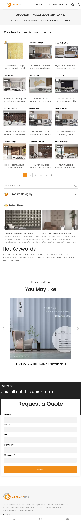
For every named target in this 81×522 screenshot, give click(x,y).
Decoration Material (39, 254)
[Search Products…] (38, 185)
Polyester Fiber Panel (45, 257)
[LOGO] (16, 496)
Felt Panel (14, 260)
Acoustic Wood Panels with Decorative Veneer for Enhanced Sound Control (15, 133)
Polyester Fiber (9, 257)
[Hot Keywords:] (75, 185)
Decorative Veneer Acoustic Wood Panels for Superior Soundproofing (40, 100)
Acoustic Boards (26, 257)
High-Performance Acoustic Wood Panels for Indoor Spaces (40, 166)
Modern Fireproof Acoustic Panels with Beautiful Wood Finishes (66, 100)
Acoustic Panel (10, 254)
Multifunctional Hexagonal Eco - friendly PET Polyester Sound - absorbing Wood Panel (66, 166)
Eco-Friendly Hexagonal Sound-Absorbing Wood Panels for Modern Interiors (15, 100)
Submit (40, 469)
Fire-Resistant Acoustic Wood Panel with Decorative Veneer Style (15, 166)
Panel (59, 257)
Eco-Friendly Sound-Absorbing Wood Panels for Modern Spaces (40, 67)
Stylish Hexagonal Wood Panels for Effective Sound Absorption (66, 67)
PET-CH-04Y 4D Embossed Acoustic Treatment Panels (40, 363)
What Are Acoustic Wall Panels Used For (57, 233)
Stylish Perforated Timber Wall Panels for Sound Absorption (40, 133)
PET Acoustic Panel (59, 254)
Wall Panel (23, 254)
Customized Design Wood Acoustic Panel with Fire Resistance (15, 67)
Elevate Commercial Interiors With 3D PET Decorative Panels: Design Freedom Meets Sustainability (20, 233)
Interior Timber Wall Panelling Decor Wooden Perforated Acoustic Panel (66, 133)
